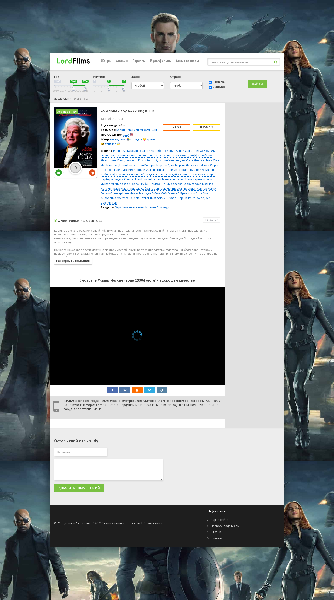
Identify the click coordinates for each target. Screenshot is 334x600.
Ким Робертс (157, 151)
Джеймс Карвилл (134, 170)
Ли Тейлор (141, 151)
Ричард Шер (174, 198)
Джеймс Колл (119, 184)
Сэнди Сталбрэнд (174, 184)
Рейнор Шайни (137, 155)
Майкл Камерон (205, 174)
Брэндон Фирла (111, 170)
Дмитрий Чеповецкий (171, 160)
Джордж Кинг (148, 130)
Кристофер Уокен (176, 155)
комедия (136, 139)
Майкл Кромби (195, 179)
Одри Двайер (195, 170)
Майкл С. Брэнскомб (181, 193)
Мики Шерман (174, 188)
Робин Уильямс (123, 151)
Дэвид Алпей (175, 151)
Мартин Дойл (165, 165)
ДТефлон (135, 184)
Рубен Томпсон (151, 184)
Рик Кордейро (138, 174)
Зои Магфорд (177, 170)
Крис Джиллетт (127, 160)
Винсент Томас (194, 198)
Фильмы (122, 60)
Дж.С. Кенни (157, 174)
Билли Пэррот (152, 179)
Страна (176, 77)
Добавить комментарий (79, 488)
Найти (257, 84)
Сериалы (139, 60)
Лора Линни (118, 155)
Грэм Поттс (140, 198)
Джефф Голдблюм (200, 155)
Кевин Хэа (187, 174)
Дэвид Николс (127, 165)
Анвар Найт (121, 193)
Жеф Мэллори (119, 174)
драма (151, 139)
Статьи (216, 532)
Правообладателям (225, 526)
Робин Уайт (159, 193)
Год (57, 77)
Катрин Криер (110, 188)
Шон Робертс (147, 165)
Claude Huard (133, 179)
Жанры (106, 60)
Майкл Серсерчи (173, 179)
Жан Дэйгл (172, 174)
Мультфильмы (161, 60)
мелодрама (118, 139)
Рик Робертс (146, 160)
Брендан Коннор (195, 188)
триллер (110, 144)
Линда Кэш (155, 155)
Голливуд (163, 207)
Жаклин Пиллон (156, 170)
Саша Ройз (192, 151)
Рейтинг (99, 77)
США (126, 134)
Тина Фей (212, 160)
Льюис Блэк (109, 160)
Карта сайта (220, 520)
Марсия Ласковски (187, 165)
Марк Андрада (131, 188)
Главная (217, 538)
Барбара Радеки (112, 179)
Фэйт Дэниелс (195, 160)
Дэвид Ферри (210, 165)
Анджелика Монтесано (116, 198)
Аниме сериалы (187, 60)
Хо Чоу (204, 151)
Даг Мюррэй (109, 165)
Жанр (135, 77)
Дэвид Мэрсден (140, 193)
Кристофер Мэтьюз (200, 184)
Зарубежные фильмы (129, 207)
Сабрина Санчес (152, 188)
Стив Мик (202, 193)
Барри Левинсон (127, 130)
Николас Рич (156, 198)
